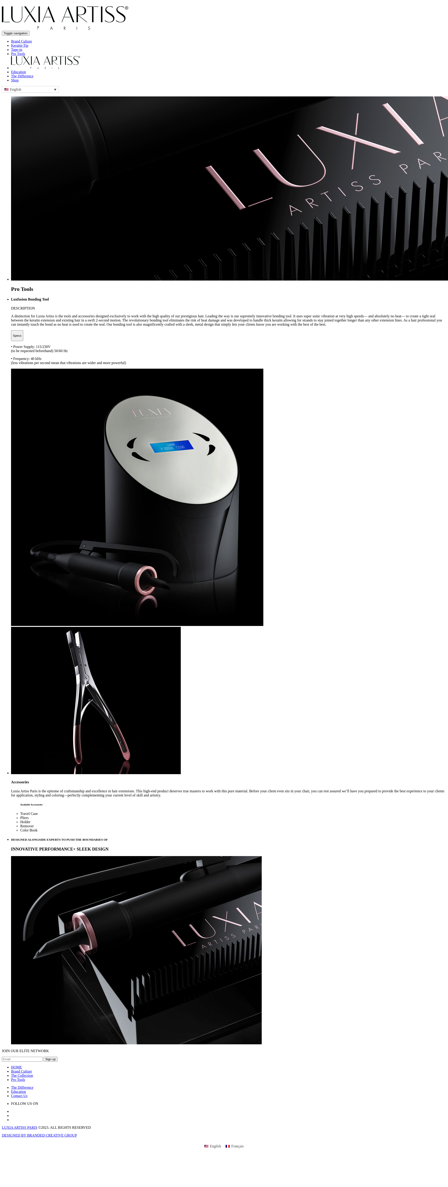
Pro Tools (18, 54)
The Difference (22, 76)
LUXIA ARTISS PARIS (19, 1127)
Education (18, 72)
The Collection (22, 1075)
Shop (15, 80)
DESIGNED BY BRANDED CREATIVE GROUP (39, 1135)
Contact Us (19, 1096)
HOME (16, 1067)
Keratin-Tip (19, 45)
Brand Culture (21, 41)
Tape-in (16, 50)
